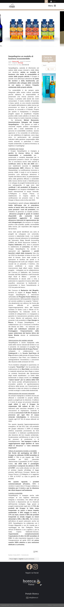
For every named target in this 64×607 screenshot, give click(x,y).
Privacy (50, 605)
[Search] (49, 65)
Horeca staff (15, 61)
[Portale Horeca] (12, 6)
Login (54, 1)
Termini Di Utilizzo (58, 605)
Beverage (20, 62)
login (15, 559)
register (21, 559)
